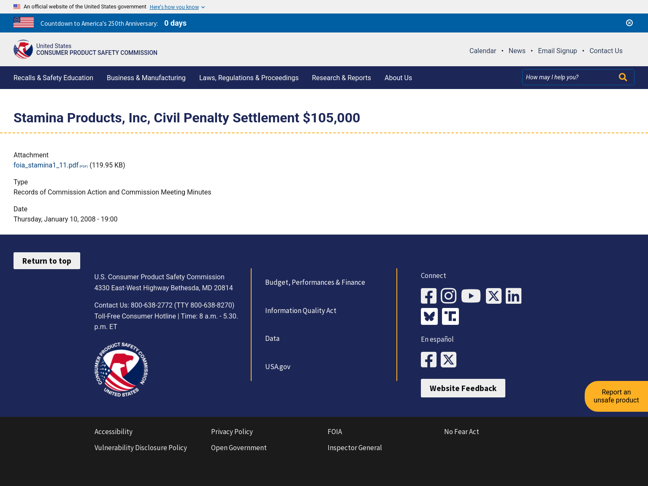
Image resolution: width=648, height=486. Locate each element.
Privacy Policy (232, 431)
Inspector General (355, 447)
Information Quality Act (300, 310)
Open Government (239, 447)
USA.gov (277, 366)
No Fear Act (461, 431)
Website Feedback (463, 388)
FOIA (335, 431)
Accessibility (114, 431)
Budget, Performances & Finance (315, 282)
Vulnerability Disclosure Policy (141, 447)
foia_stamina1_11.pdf (46, 165)
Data (272, 338)
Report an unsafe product (616, 396)
